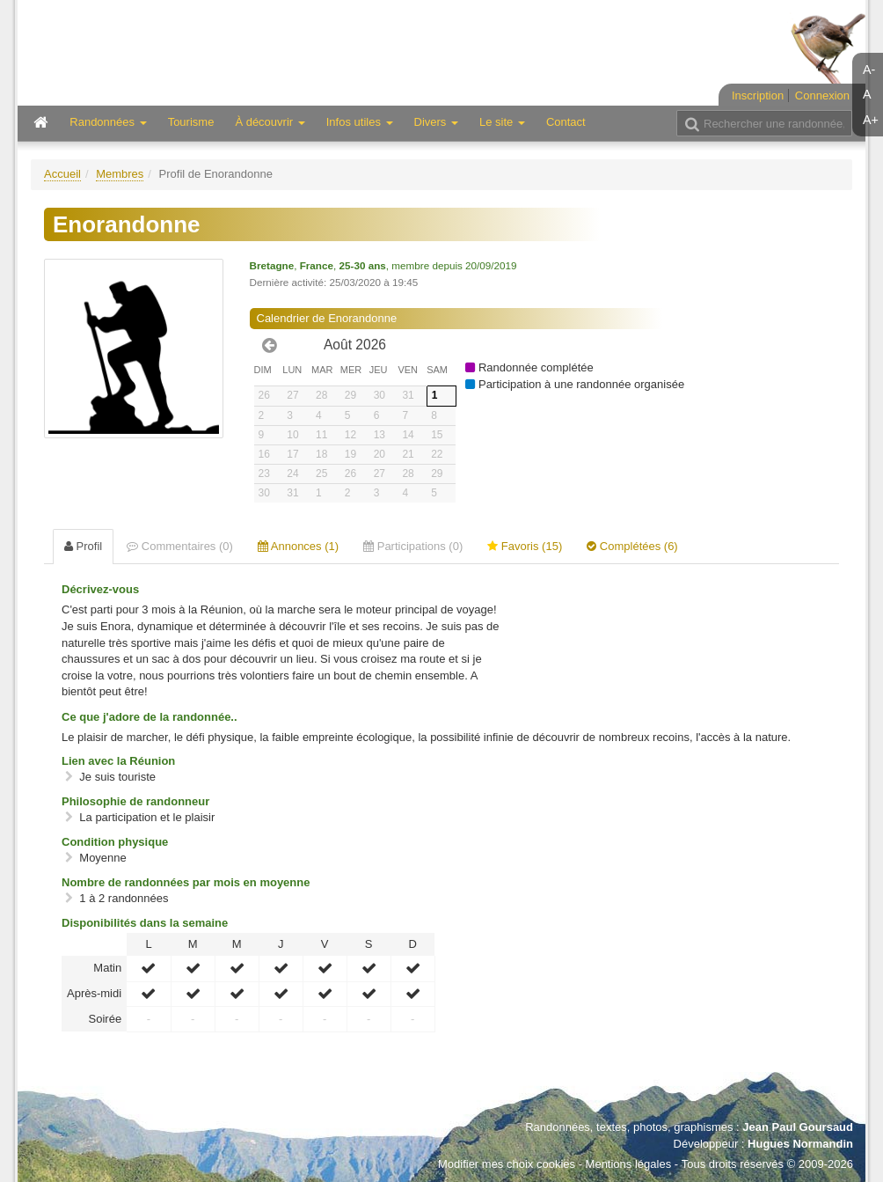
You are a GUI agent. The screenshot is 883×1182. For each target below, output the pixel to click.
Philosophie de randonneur (135, 801)
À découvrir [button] (269, 121)
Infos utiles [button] (359, 121)
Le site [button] (502, 121)
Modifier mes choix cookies (506, 1164)
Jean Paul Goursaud (797, 1127)
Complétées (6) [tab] (632, 546)
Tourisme (191, 121)
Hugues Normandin (800, 1143)
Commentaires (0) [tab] (180, 546)
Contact (566, 121)
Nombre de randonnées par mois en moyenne (186, 882)
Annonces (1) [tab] (298, 546)
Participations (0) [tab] (413, 546)
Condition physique (115, 842)
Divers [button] (436, 121)
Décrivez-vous (100, 589)
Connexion (822, 95)
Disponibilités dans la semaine (145, 923)
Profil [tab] (83, 546)
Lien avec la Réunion (118, 761)
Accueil (62, 173)
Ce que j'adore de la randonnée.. (149, 716)
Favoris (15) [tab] (524, 546)
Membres (119, 173)
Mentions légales (629, 1164)
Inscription (758, 95)
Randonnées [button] (107, 121)
